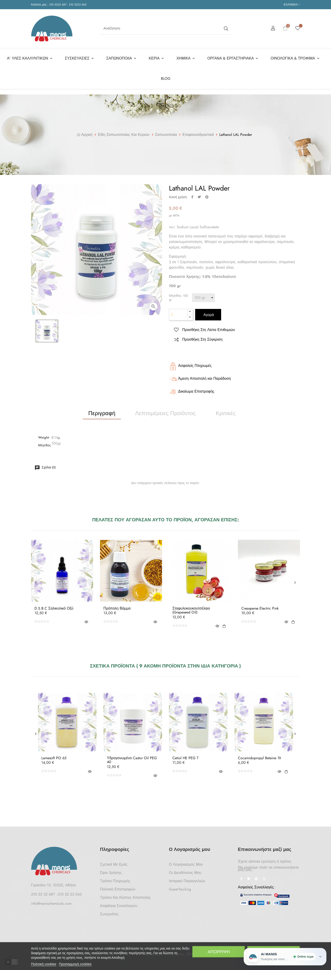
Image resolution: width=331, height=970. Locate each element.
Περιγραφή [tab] (101, 411)
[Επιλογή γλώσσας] (292, 5)
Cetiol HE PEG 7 (185, 755)
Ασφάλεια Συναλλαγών (118, 903)
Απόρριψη (219, 952)
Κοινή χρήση (192, 194)
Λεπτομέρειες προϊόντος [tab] (165, 411)
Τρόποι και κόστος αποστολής (125, 895)
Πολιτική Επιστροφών (117, 886)
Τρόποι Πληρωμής (115, 878)
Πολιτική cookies (43, 964)
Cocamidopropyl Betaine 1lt (259, 755)
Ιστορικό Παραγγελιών (187, 878)
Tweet (199, 194)
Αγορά (208, 312)
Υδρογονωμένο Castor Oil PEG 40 (132, 757)
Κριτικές (226, 411)
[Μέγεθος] (203, 295)
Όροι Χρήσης (111, 870)
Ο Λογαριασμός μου (186, 861)
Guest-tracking (180, 886)
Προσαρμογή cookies (75, 964)
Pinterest (206, 194)
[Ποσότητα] (178, 312)
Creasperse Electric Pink (260, 606)
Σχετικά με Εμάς (114, 861)
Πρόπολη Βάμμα (117, 606)
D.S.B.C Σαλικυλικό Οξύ (53, 606)
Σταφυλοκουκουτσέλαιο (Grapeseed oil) (191, 608)
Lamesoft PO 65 (53, 755)
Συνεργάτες (109, 911)
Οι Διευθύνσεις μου (185, 870)
